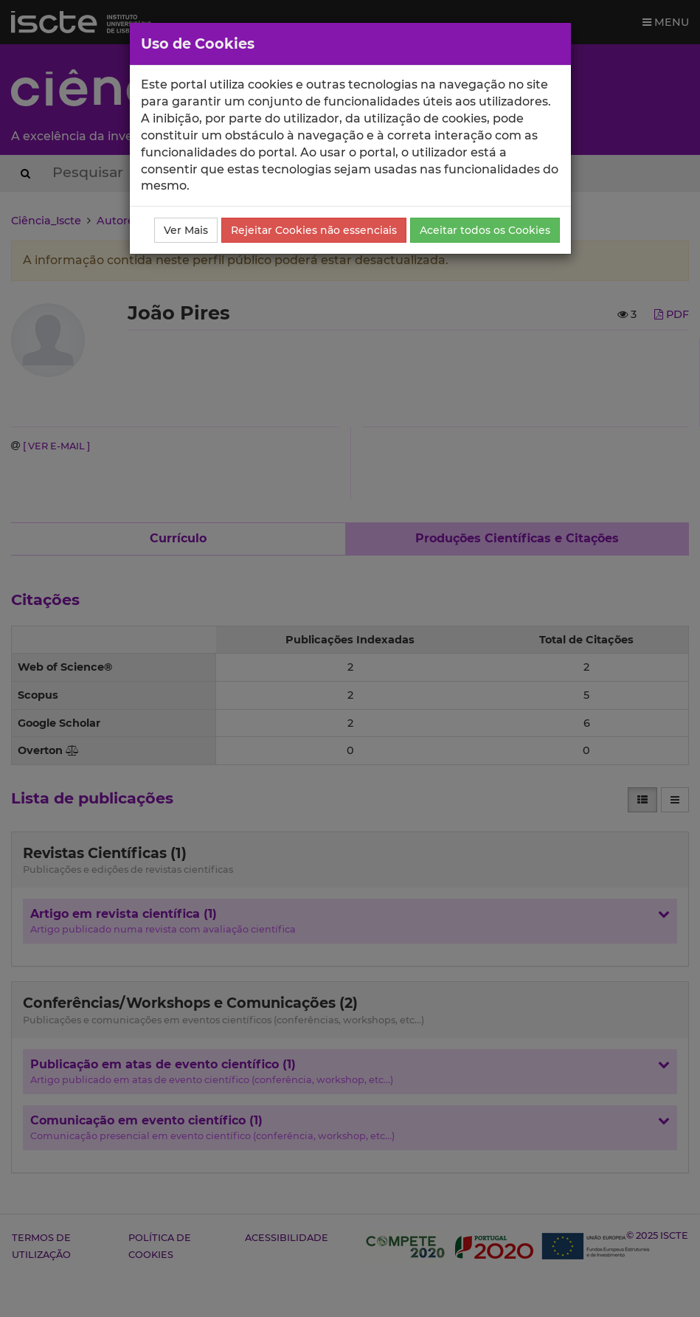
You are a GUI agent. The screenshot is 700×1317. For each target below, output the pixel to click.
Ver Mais (186, 230)
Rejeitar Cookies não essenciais (314, 230)
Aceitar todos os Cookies (485, 230)
